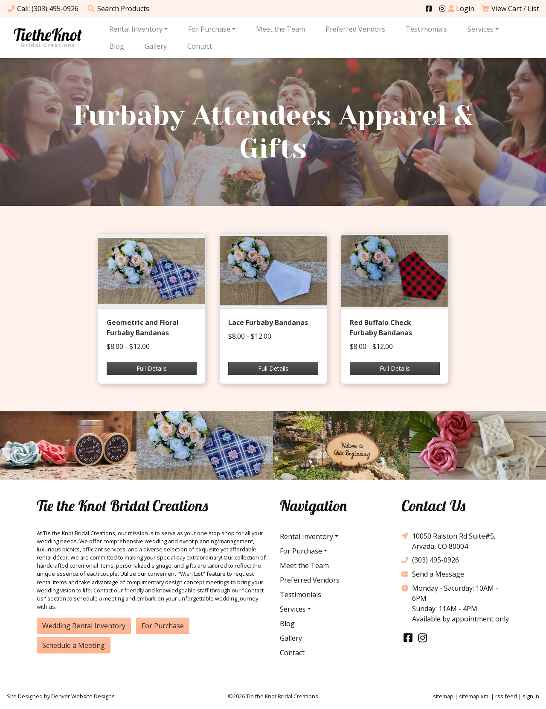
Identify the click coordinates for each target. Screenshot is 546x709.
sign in (531, 696)
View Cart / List (510, 8)
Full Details (151, 368)
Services (481, 29)
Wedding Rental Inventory (83, 625)
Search (118, 8)
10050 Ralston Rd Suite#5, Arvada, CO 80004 (448, 541)
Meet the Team (280, 29)
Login (461, 8)
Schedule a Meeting (73, 645)
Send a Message (432, 574)
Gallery (156, 46)
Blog (116, 46)
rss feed (506, 696)
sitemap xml (474, 696)
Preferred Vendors (355, 29)
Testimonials (426, 29)
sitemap (443, 696)
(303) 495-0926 (430, 560)
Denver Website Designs (83, 696)
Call (42, 8)
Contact (199, 46)
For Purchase (209, 29)
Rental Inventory (136, 29)
